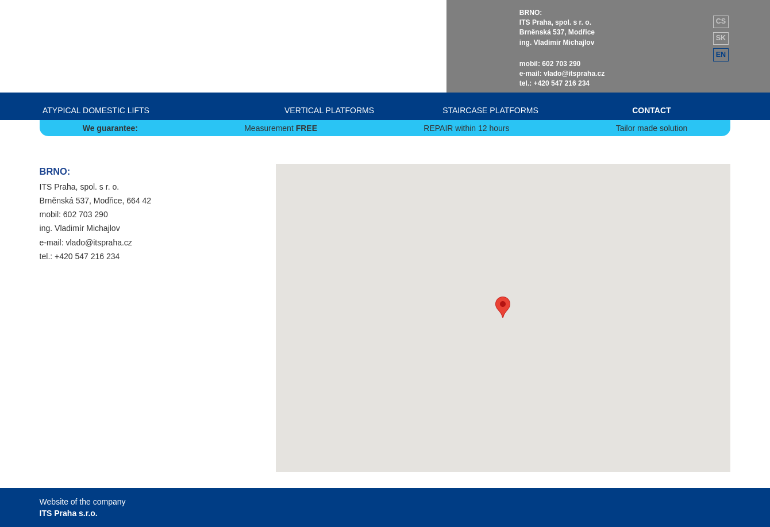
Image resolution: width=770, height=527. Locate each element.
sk (721, 38)
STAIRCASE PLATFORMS (490, 110)
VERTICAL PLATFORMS (329, 110)
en (721, 55)
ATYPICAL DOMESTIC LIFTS (96, 110)
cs (721, 21)
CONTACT (651, 110)
